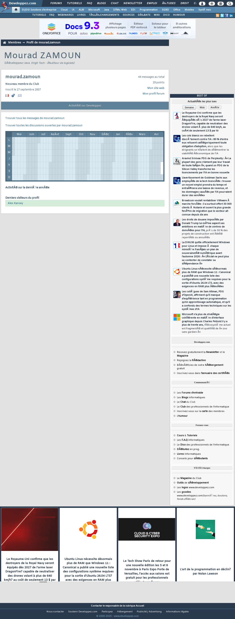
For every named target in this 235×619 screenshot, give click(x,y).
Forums (56, 3)
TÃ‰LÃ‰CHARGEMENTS (104, 15)
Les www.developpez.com (195, 487)
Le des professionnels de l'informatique (203, 406)
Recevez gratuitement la (198, 352)
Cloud (64, 9)
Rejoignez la (191, 360)
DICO (166, 15)
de (193, 482)
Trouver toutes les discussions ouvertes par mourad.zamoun (44, 125)
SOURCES (128, 15)
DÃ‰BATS (144, 15)
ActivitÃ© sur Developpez (85, 106)
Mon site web (155, 88)
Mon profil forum (153, 94)
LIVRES (81, 15)
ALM (81, 9)
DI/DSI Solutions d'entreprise (39, 9)
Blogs (101, 3)
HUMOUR (179, 15)
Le (181, 402)
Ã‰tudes (169, 3)
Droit (184, 3)
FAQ (89, 3)
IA (73, 9)
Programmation (149, 9)
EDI (133, 9)
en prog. (188, 449)
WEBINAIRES (66, 15)
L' (182, 416)
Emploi (151, 3)
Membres (14, 42)
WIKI (157, 15)
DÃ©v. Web (120, 9)
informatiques (189, 454)
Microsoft (94, 9)
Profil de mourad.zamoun (43, 42)
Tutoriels (74, 3)
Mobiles (189, 9)
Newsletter (132, 3)
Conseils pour (192, 458)
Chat (114, 3)
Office (176, 9)
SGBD (165, 9)
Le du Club (189, 478)
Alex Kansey (15, 203)
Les (190, 392)
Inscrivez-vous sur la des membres (200, 411)
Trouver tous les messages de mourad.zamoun (35, 118)
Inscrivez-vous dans (203, 373)
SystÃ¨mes (204, 9)
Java (106, 9)
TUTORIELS (39, 15)
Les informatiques (191, 397)
